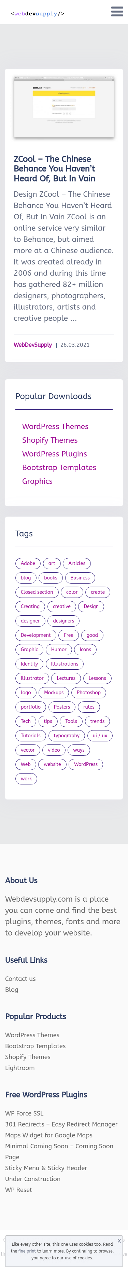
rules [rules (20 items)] (89, 707)
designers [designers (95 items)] (63, 621)
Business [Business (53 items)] (80, 578)
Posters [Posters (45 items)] (62, 707)
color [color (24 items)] (71, 592)
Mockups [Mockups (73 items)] (53, 693)
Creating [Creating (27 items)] (30, 607)
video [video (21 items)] (54, 750)
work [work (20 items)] (26, 779)
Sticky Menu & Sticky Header (46, 1168)
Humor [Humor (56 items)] (59, 650)
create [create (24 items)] (98, 592)
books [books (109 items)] (50, 578)
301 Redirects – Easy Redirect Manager (61, 1124)
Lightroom (20, 1068)
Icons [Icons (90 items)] (85, 650)
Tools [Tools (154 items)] (71, 721)
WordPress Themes (55, 426)
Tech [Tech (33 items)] (26, 721)
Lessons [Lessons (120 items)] (97, 678)
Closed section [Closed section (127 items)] (37, 592)
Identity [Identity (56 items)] (29, 664)
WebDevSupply (33, 345)
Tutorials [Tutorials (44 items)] (31, 736)
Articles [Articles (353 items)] (76, 563)
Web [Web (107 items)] (26, 764)
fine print (27, 1251)
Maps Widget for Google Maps (49, 1135)
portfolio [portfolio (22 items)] (31, 707)
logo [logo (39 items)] (26, 693)
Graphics (37, 481)
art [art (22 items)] (51, 563)
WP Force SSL (24, 1113)
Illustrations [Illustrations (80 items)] (65, 664)
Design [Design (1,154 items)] (91, 607)
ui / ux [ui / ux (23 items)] (100, 736)
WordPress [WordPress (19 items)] (86, 764)
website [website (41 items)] (52, 764)
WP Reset (18, 1190)
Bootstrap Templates (59, 467)
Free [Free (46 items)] (68, 635)
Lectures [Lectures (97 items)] (66, 678)
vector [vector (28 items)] (28, 750)
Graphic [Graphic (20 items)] (29, 650)
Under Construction (33, 1179)
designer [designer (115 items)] (30, 621)
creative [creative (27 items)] (62, 607)
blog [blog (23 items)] (26, 578)
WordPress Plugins (54, 454)
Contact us (20, 979)
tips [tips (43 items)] (48, 721)
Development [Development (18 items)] (36, 635)
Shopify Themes (50, 440)
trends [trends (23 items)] (97, 721)
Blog (11, 990)
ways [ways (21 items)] (79, 750)
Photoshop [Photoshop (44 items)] (89, 693)
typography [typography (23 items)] (67, 736)
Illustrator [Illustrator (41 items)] (32, 678)
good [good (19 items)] (92, 635)
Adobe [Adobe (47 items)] (28, 563)
